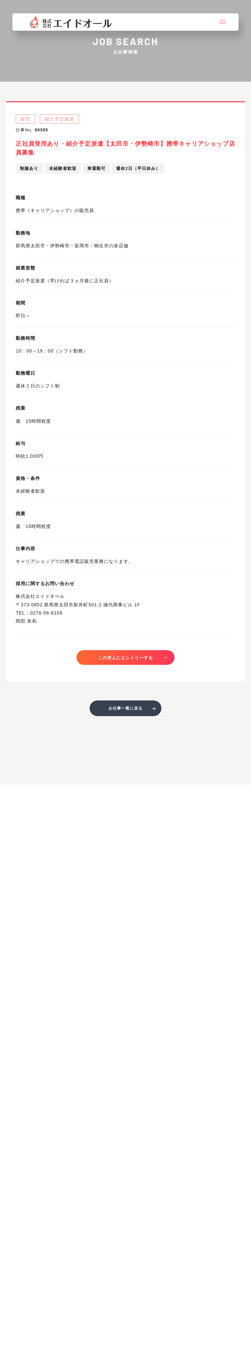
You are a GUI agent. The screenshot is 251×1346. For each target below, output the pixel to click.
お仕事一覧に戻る (125, 708)
